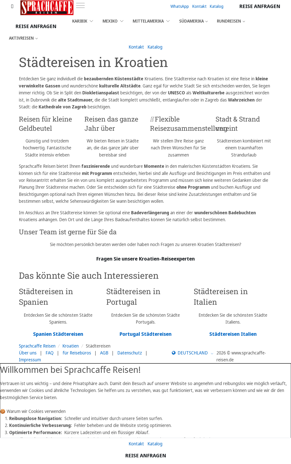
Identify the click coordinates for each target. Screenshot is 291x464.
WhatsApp (179, 6)
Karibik (82, 21)
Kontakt (199, 6)
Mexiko (113, 21)
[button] (192, 353)
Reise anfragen (259, 6)
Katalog (216, 6)
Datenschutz (129, 353)
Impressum (30, 360)
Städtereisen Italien (233, 334)
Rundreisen (229, 21)
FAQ (50, 353)
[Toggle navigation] (80, 5)
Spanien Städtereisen (58, 334)
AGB (104, 353)
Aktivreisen (21, 38)
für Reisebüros (77, 353)
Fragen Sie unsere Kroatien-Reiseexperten (145, 258)
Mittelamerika (151, 21)
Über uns (28, 353)
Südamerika (191, 21)
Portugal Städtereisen (145, 334)
